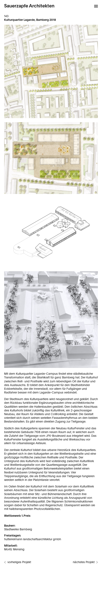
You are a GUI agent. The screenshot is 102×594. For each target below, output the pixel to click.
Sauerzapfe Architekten (29, 6)
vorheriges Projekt (19, 562)
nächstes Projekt (84, 562)
